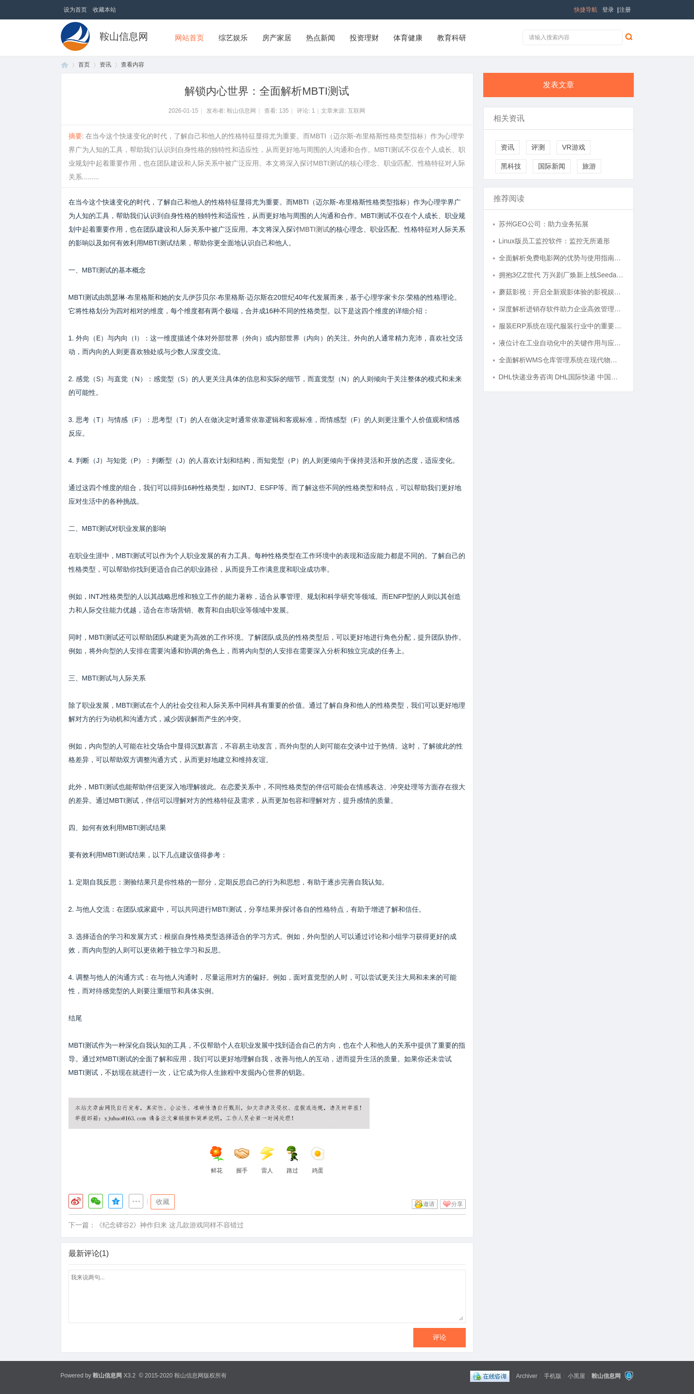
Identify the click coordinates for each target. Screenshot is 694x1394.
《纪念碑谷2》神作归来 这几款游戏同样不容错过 (170, 1225)
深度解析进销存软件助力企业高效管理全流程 (561, 309)
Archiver (526, 1375)
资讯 (105, 64)
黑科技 (511, 166)
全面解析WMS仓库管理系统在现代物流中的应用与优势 (561, 360)
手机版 (552, 1375)
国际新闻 (551, 166)
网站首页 (189, 38)
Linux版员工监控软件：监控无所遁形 (554, 241)
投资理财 (364, 38)
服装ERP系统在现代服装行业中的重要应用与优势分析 (561, 326)
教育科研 (451, 38)
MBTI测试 (314, 229)
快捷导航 (585, 9)
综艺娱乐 (233, 38)
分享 (457, 1204)
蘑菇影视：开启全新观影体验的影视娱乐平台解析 (561, 292)
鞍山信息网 (124, 36)
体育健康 (408, 38)
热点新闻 (320, 38)
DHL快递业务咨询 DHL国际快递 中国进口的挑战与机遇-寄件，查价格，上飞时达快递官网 (561, 377)
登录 (608, 9)
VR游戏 (573, 147)
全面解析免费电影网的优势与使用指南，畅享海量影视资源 (561, 258)
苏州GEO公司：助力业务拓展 (544, 224)
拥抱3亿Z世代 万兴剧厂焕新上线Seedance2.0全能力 (561, 275)
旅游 (589, 166)
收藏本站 (104, 9)
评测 (538, 147)
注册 (625, 9)
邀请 (429, 1204)
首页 (64, 65)
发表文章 (558, 85)
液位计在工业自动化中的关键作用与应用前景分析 (561, 343)
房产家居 (276, 38)
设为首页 (75, 9)
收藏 (162, 1202)
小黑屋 (576, 1375)
